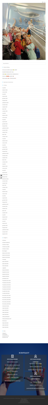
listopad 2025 (4, 100)
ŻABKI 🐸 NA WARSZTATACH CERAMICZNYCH (10, 74)
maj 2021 (4, 214)
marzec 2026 (4, 92)
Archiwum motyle (5, 244)
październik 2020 (5, 229)
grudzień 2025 (4, 98)
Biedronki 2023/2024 (6, 257)
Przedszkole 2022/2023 (6, 282)
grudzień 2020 (4, 225)
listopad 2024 (4, 125)
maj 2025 (4, 113)
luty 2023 (4, 170)
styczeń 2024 (4, 147)
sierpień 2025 (4, 106)
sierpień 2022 (4, 183)
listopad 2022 (4, 176)
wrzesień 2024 (5, 130)
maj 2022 (4, 189)
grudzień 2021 (4, 200)
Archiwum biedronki (6, 242)
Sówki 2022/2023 (5, 308)
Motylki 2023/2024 (5, 276)
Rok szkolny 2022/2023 (6, 297)
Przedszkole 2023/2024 (6, 284)
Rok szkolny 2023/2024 (6, 299)
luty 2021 (4, 221)
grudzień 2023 (4, 149)
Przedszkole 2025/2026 (6, 289)
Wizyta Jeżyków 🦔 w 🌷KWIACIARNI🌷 (9, 78)
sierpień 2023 (4, 157)
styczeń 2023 (4, 172)
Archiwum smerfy (5, 248)
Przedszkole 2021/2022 (6, 280)
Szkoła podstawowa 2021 (6, 318)
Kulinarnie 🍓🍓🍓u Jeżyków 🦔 (8, 76)
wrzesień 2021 (5, 206)
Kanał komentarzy (5, 335)
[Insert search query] (24, 63)
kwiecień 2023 (4, 166)
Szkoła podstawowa (5, 316)
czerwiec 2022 (4, 187)
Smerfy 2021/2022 (5, 306)
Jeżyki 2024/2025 (5, 261)
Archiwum (4, 240)
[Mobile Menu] (44, 2)
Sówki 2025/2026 (5, 314)
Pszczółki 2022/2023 (6, 293)
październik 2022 (5, 178)
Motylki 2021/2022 (5, 272)
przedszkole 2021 (5, 278)
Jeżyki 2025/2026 (5, 263)
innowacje (4, 259)
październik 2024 (5, 128)
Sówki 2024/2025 (5, 312)
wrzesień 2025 (5, 104)
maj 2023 (4, 164)
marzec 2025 (4, 117)
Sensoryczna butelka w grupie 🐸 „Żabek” (9, 69)
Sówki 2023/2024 (5, 310)
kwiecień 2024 (4, 140)
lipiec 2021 (4, 210)
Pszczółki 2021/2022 (6, 291)
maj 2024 (4, 138)
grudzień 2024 (4, 123)
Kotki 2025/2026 (5, 265)
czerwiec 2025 (4, 111)
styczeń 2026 (4, 96)
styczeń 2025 (4, 121)
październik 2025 (5, 102)
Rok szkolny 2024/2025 (6, 301)
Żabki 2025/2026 (5, 327)
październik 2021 (5, 204)
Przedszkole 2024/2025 (6, 286)
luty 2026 (4, 94)
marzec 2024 (4, 142)
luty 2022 (4, 195)
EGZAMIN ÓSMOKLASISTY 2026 (7, 72)
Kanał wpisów (4, 334)
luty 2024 (4, 145)
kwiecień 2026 (4, 89)
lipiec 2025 (4, 109)
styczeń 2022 (4, 197)
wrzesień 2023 (5, 155)
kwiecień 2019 (4, 233)
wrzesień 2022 (5, 180)
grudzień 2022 (4, 174)
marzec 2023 (4, 168)
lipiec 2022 (4, 185)
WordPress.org (5, 337)
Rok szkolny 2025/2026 (6, 303)
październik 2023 (5, 153)
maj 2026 (4, 87)
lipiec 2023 (4, 159)
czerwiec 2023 (4, 161)
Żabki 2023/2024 (5, 322)
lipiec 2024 (4, 134)
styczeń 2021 (4, 223)
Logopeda (4, 267)
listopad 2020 (4, 227)
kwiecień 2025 (4, 115)
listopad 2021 (4, 202)
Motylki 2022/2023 (5, 274)
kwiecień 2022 (4, 191)
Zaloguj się (4, 333)
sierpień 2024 (4, 132)
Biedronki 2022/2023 (6, 255)
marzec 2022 (4, 193)
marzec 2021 (4, 219)
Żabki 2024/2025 (5, 325)
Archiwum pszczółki (5, 246)
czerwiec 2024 (4, 136)
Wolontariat (4, 320)
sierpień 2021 (4, 208)
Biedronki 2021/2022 (6, 253)
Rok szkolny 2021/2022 (6, 295)
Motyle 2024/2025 (5, 270)
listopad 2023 (4, 151)
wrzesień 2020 (5, 231)
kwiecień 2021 (4, 217)
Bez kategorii (4, 250)
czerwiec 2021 (4, 212)
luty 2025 (4, 119)
